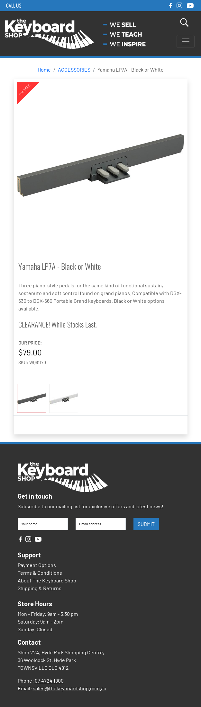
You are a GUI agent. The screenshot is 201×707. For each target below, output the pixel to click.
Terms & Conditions (40, 573)
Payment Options (37, 565)
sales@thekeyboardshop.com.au (69, 688)
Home (44, 69)
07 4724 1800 (49, 680)
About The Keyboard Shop (47, 580)
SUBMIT (146, 524)
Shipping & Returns (39, 588)
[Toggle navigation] (186, 41)
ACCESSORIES (74, 69)
